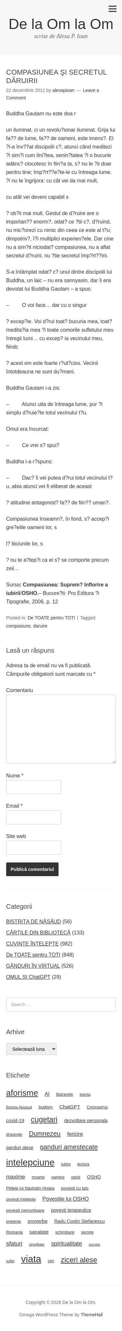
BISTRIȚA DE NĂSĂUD (33, 921)
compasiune (18, 626)
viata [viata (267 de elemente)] (31, 1258)
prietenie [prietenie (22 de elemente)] (13, 1221)
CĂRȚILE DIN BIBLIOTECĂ (38, 932)
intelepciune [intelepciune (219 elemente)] (30, 1162)
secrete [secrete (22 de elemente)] (87, 1232)
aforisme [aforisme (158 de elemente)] (22, 1092)
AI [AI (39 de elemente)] (47, 1094)
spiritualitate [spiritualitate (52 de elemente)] (66, 1243)
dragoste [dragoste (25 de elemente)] (14, 1134)
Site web (16, 836)
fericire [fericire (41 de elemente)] (75, 1134)
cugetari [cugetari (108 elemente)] (44, 1119)
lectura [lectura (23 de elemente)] (83, 1164)
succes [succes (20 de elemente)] (94, 1244)
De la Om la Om (61, 24)
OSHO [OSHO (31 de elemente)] (94, 1176)
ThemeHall (92, 1314)
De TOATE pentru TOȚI (51, 617)
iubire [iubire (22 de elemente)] (66, 1164)
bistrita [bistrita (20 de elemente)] (85, 1094)
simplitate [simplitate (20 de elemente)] (37, 1244)
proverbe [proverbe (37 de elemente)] (37, 1221)
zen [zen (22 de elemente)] (51, 1261)
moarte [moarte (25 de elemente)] (38, 1177)
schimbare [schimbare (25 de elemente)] (65, 1232)
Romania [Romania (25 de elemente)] (14, 1232)
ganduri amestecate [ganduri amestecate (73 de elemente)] (69, 1146)
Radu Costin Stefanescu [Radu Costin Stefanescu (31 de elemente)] (79, 1221)
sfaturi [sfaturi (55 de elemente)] (14, 1243)
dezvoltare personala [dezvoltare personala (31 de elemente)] (86, 1120)
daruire (40, 626)
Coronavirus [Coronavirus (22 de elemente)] (97, 1107)
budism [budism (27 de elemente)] (46, 1107)
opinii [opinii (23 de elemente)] (75, 1177)
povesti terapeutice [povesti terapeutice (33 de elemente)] (71, 1210)
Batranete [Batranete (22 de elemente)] (64, 1094)
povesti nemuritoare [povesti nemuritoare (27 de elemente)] (25, 1210)
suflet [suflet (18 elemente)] (10, 1261)
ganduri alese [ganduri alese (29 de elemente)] (20, 1147)
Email (14, 806)
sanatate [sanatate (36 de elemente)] (38, 1232)
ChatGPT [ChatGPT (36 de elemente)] (69, 1106)
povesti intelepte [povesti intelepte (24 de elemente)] (21, 1199)
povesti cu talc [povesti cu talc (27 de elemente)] (75, 1188)
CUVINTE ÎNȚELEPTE (32, 944)
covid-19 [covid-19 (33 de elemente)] (15, 1120)
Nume (14, 775)
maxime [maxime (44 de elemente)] (15, 1177)
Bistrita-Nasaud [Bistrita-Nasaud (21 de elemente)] (19, 1107)
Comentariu (19, 690)
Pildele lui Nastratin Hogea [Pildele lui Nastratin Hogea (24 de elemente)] (30, 1188)
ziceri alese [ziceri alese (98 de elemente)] (79, 1260)
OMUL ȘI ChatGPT (28, 977)
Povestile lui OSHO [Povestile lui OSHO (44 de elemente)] (65, 1199)
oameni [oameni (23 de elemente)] (57, 1177)
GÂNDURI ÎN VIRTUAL (33, 966)
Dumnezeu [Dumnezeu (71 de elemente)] (45, 1133)
